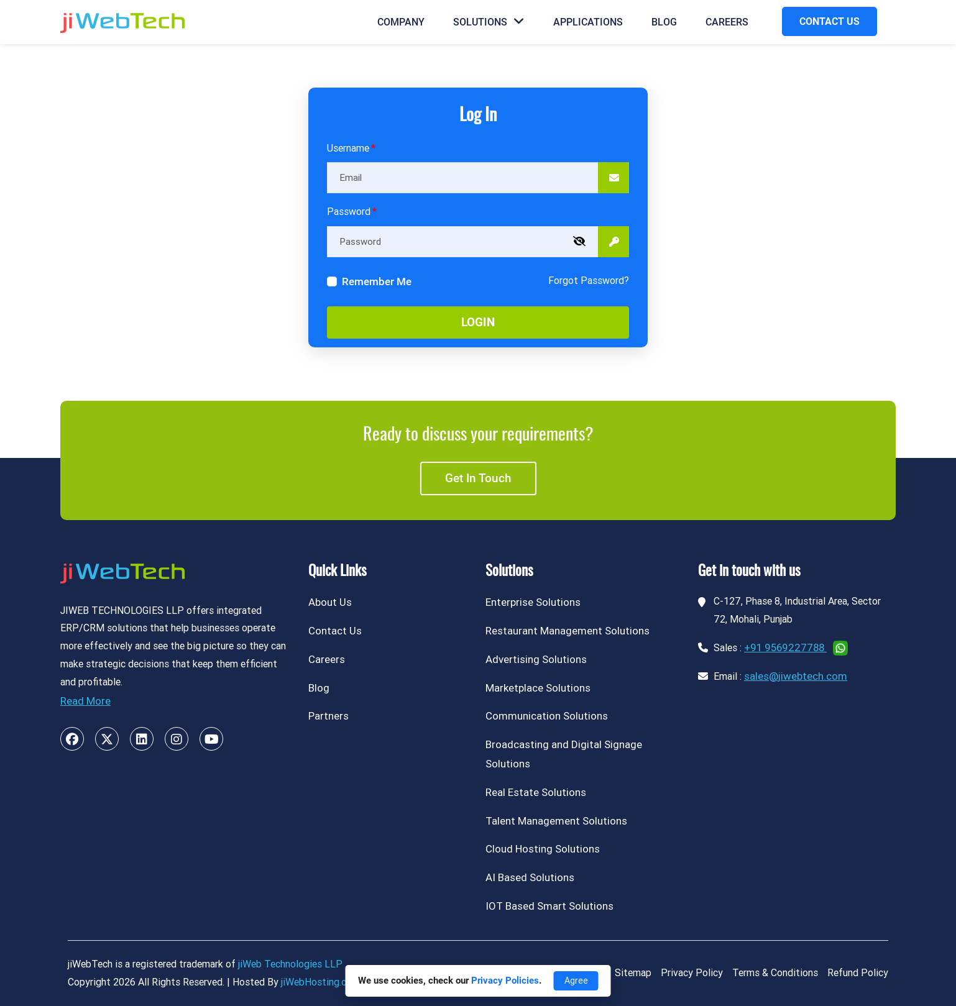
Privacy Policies (505, 980)
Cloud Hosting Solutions (542, 849)
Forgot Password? (588, 280)
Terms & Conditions (775, 973)
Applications (588, 22)
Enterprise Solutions (533, 602)
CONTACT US (829, 21)
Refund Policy (857, 973)
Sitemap (633, 973)
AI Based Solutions (529, 877)
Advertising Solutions (536, 659)
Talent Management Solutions (556, 821)
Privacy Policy (692, 973)
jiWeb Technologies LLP (290, 964)
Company (401, 22)
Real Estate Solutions (535, 792)
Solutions (489, 22)
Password (348, 211)
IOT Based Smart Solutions (549, 906)
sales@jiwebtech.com (795, 676)
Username (348, 148)
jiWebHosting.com (320, 982)
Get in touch (478, 478)
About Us (330, 602)
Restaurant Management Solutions (567, 630)
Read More (85, 701)
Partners (328, 716)
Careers (727, 22)
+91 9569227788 (785, 647)
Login (478, 322)
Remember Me (376, 281)
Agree (576, 980)
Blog (664, 22)
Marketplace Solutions (538, 688)
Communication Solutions (546, 716)
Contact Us (335, 630)
